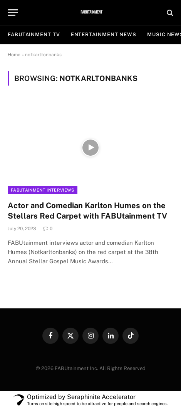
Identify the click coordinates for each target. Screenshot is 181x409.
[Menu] (13, 12)
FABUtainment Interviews (42, 190)
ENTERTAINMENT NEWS (103, 34)
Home (14, 54)
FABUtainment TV (34, 34)
